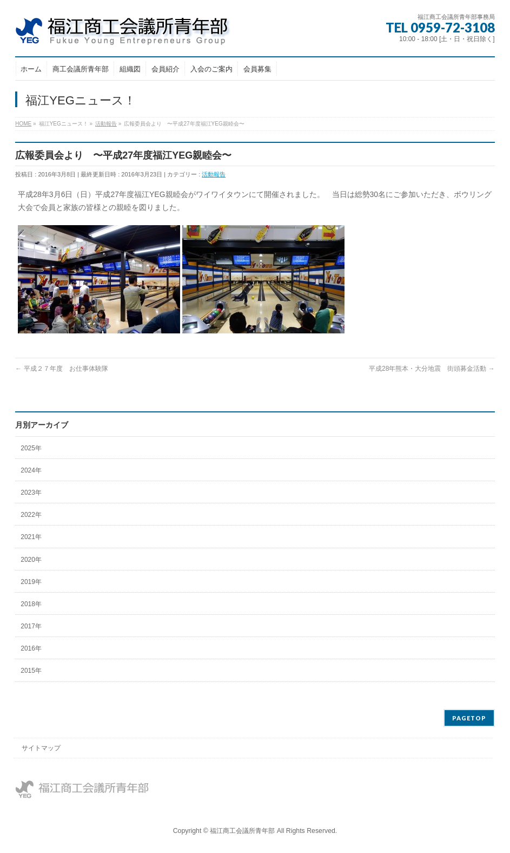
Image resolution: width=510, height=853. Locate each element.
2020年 (31, 559)
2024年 (31, 470)
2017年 (31, 626)
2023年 (31, 492)
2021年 (31, 537)
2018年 (31, 604)
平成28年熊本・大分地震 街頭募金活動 (432, 368)
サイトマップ (41, 748)
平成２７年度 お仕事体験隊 (61, 368)
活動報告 (214, 174)
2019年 (31, 582)
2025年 (31, 448)
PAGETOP (469, 717)
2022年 (31, 515)
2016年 (31, 648)
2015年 (31, 670)
